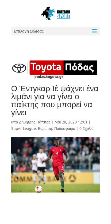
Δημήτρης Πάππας (34, 122)
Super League (23, 128)
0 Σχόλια (86, 128)
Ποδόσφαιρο (64, 128)
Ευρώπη (45, 128)
